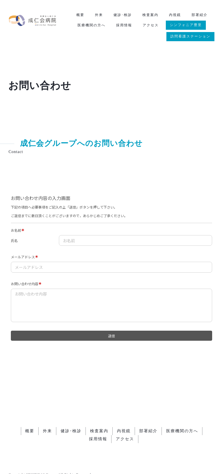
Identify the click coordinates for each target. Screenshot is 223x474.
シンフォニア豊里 (186, 25)
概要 (80, 15)
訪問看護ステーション (190, 36)
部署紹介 (200, 15)
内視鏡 (175, 15)
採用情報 (124, 25)
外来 (99, 15)
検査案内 (150, 15)
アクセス (151, 25)
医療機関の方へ (91, 25)
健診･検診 (123, 15)
